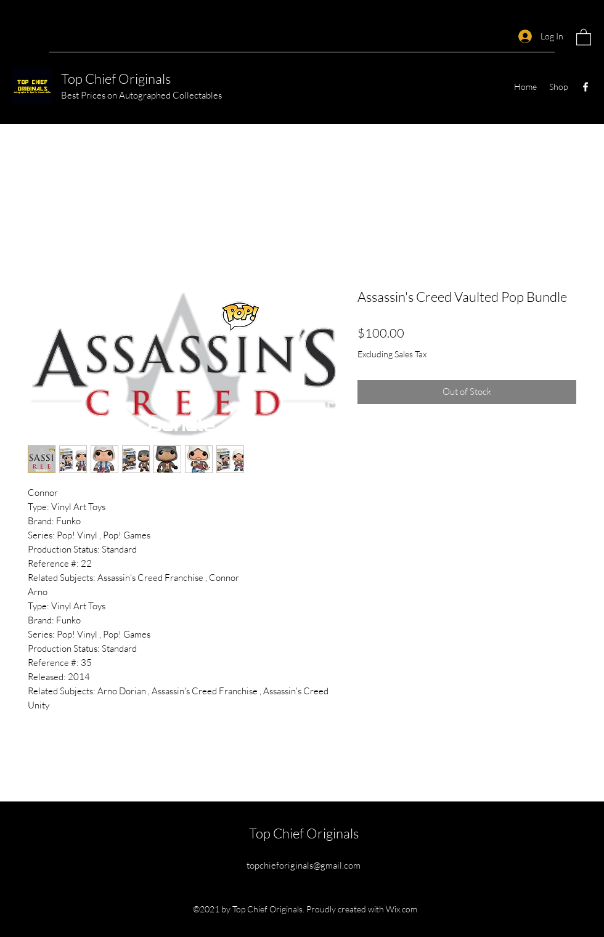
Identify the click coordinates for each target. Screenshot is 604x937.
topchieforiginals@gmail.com (304, 865)
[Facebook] (585, 87)
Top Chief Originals (116, 78)
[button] (583, 37)
